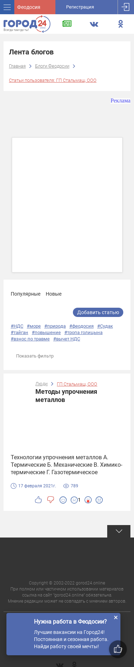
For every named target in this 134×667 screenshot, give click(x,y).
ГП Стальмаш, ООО (77, 384)
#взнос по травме (30, 339)
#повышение (46, 332)
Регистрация (80, 7)
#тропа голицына (83, 332)
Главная (17, 66)
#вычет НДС (66, 339)
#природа (55, 326)
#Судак (105, 326)
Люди (41, 383)
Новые (53, 294)
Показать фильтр (35, 356)
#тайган (19, 332)
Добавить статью (98, 312)
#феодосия (81, 326)
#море (34, 326)
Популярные (25, 294)
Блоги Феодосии (52, 66)
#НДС (17, 326)
